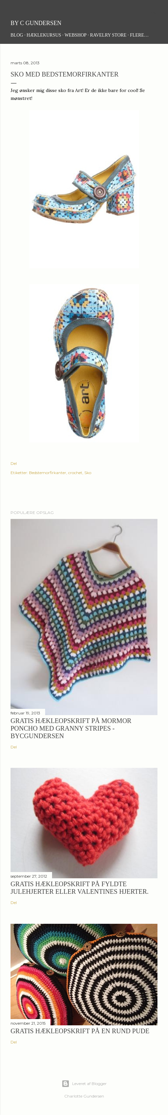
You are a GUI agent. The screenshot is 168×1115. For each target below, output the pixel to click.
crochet (75, 472)
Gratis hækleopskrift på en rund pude (80, 1031)
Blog (17, 35)
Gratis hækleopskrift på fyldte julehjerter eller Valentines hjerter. (80, 887)
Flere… (139, 35)
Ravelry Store (108, 35)
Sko (87, 472)
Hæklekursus (44, 35)
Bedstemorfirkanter (47, 472)
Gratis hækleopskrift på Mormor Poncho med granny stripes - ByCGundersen (71, 728)
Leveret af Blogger (84, 1084)
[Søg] (153, 10)
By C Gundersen (36, 23)
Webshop (76, 35)
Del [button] (14, 463)
